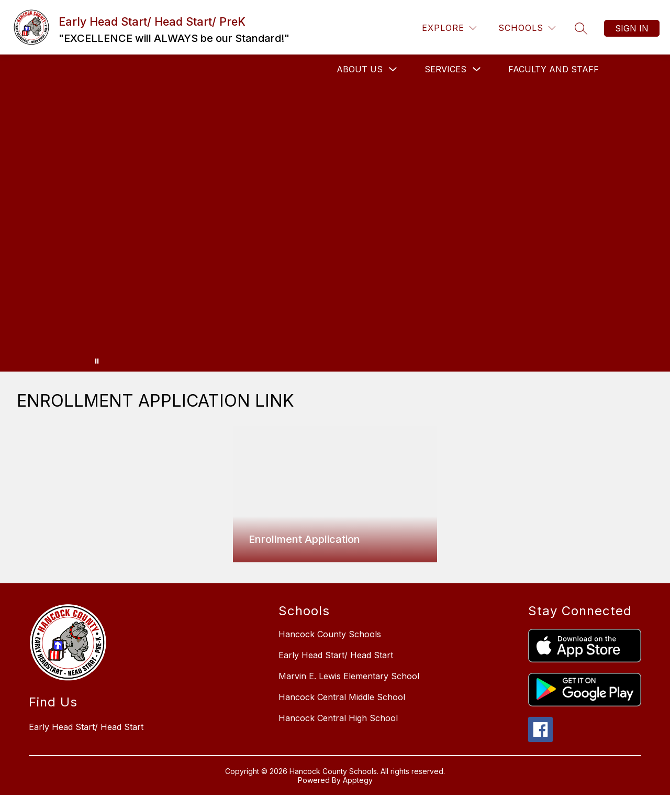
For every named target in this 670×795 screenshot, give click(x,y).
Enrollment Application (304, 539)
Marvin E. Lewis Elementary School (348, 676)
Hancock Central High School (338, 718)
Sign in (632, 28)
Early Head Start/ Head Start (335, 655)
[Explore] (449, 28)
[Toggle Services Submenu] (477, 69)
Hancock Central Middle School (341, 697)
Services (445, 69)
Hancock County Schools (329, 634)
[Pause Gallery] (96, 361)
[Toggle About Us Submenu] (393, 69)
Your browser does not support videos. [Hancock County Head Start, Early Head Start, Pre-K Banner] (335, 228)
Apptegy (358, 780)
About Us (360, 69)
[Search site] (581, 28)
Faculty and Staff (553, 69)
